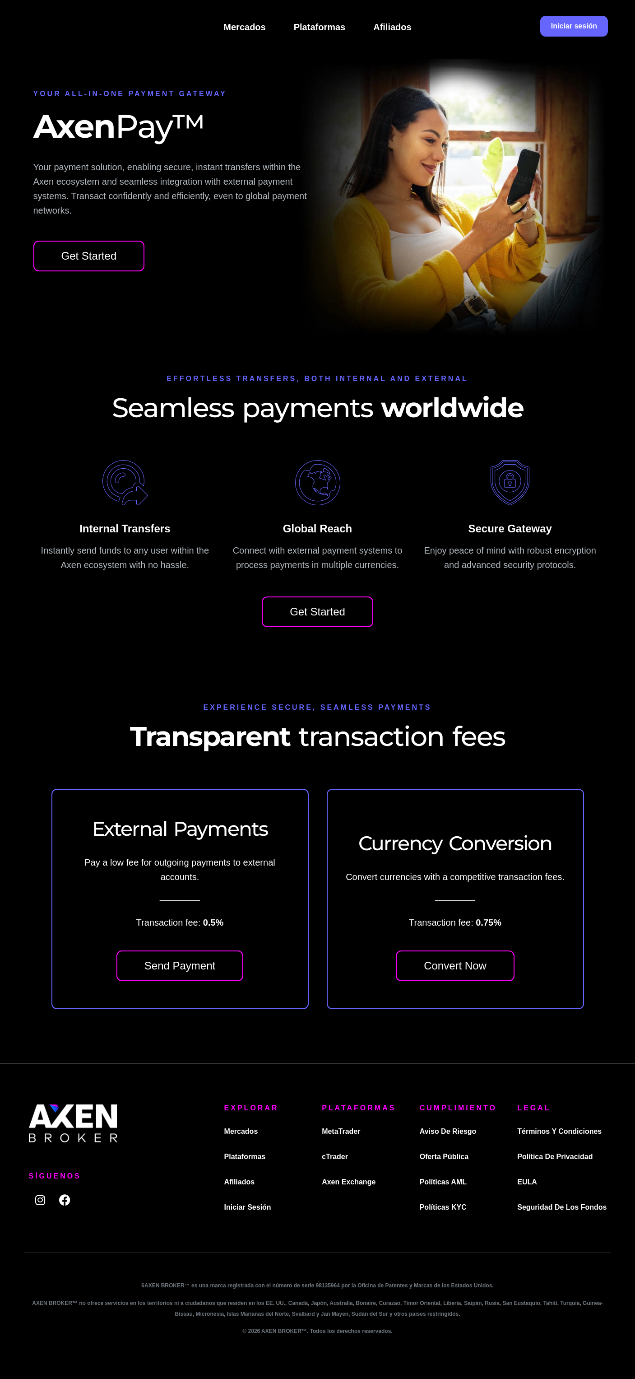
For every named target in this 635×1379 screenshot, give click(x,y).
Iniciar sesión (247, 1207)
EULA (528, 1182)
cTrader (335, 1156)
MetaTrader (341, 1131)
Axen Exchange (348, 1182)
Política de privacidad (555, 1156)
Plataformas (320, 27)
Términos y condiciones (560, 1131)
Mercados (244, 27)
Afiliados (392, 27)
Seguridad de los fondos (562, 1207)
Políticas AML (443, 1182)
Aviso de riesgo (448, 1131)
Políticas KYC (443, 1207)
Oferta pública (444, 1156)
